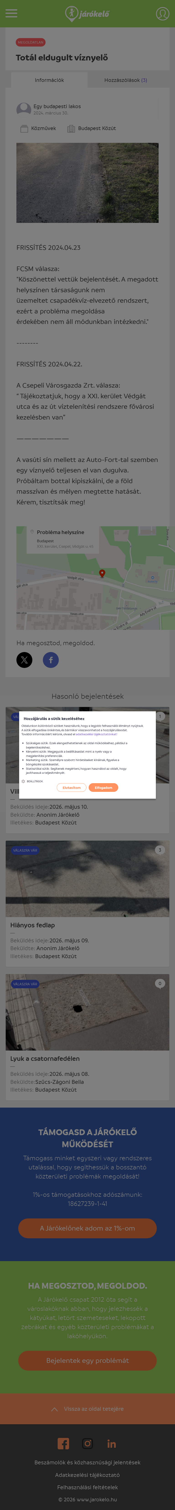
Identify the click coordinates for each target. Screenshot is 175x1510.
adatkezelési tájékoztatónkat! (96, 734)
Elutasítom (72, 787)
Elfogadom (103, 787)
